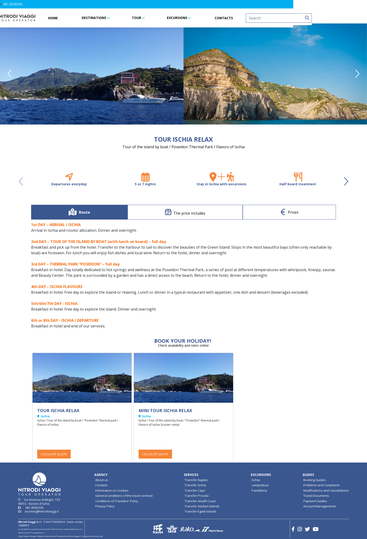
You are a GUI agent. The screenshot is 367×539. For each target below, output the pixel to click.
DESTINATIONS (130, 17)
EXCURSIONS (214, 17)
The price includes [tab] (189, 213)
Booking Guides (314, 480)
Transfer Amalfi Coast (200, 501)
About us (101, 480)
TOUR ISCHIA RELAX (58, 410)
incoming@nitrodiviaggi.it (42, 511)
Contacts (101, 485)
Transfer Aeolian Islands (202, 506)
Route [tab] (84, 212)
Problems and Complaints (321, 485)
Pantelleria (259, 490)
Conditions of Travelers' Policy (116, 501)
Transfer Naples (196, 480)
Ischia (256, 480)
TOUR (173, 17)
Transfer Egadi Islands (201, 511)
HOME (90, 18)
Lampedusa (260, 485)
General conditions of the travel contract (124, 495)
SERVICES (191, 474)
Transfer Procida (197, 495)
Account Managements (319, 506)
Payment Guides (315, 501)
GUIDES (308, 474)
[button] (24, 4)
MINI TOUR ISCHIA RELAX (165, 410)
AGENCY (100, 474)
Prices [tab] (293, 212)
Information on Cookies (111, 490)
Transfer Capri (195, 490)
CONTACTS (261, 18)
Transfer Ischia (195, 485)
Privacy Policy (104, 506)
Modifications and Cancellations (326, 490)
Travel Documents (316, 495)
